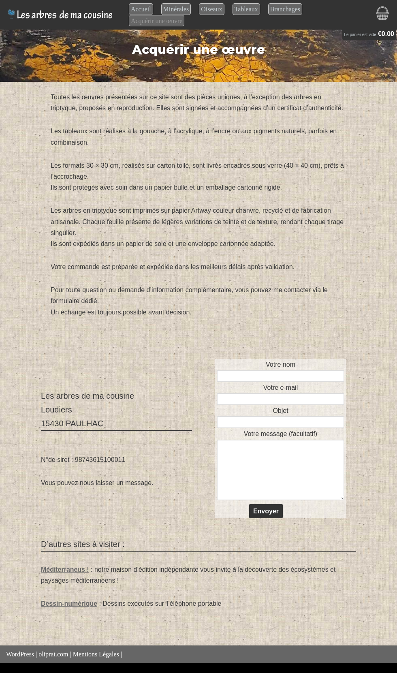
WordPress (20, 654)
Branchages (286, 9)
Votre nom (280, 370)
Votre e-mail (280, 393)
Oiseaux (211, 9)
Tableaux (246, 9)
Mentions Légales (96, 654)
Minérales (176, 9)
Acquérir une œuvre (157, 20)
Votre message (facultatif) (280, 466)
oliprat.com (53, 654)
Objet (280, 416)
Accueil (141, 9)
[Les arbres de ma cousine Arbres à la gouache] (61, 15)
